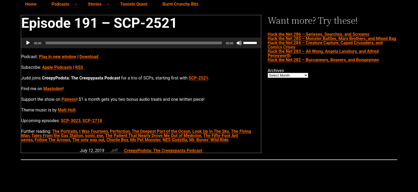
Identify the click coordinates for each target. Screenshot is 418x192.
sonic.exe (94, 135)
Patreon (69, 99)
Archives (276, 71)
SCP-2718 (92, 120)
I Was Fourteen (93, 131)
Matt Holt (67, 110)
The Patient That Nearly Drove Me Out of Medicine (153, 135)
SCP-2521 (198, 78)
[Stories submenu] (108, 4)
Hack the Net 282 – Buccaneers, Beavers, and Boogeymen (323, 59)
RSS (79, 67)
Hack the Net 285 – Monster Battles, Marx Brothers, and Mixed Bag (332, 38)
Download (88, 56)
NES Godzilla (175, 139)
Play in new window (57, 56)
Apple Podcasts (57, 67)
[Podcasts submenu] (76, 4)
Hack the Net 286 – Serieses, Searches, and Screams (318, 34)
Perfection (120, 131)
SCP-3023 (71, 120)
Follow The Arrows (52, 139)
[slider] (134, 43)
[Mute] (239, 43)
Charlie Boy (117, 139)
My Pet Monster (145, 139)
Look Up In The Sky (210, 131)
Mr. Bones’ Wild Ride (209, 139)
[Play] (28, 43)
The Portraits (64, 131)
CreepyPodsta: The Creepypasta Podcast (163, 150)
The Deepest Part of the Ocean (161, 131)
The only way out (88, 139)
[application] (141, 43)
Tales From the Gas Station (57, 135)
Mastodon (52, 88)
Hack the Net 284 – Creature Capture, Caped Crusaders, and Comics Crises (325, 45)
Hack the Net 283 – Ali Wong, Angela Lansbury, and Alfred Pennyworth (323, 53)
